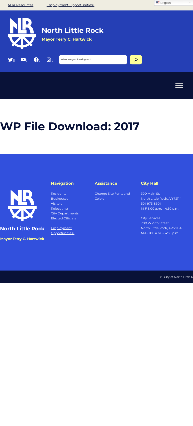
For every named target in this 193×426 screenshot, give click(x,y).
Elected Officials (63, 218)
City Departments (65, 213)
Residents (58, 193)
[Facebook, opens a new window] (37, 59)
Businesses (59, 198)
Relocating (59, 208)
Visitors (56, 203)
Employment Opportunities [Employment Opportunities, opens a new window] (70, 5)
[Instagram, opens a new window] (49, 59)
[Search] (136, 59)
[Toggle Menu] (179, 85)
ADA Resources (20, 5)
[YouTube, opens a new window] (24, 59)
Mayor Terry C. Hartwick (22, 239)
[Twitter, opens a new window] (11, 59)
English (163, 3)
